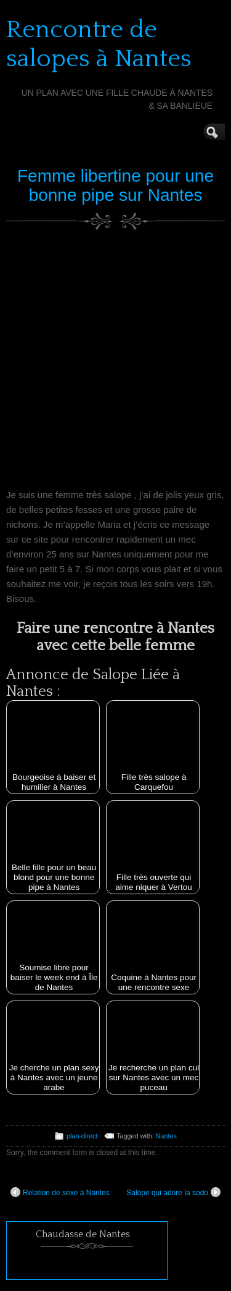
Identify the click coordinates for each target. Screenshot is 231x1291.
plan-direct (82, 1136)
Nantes (166, 1136)
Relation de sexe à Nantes (60, 1192)
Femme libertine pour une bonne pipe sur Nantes (115, 185)
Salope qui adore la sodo (173, 1192)
